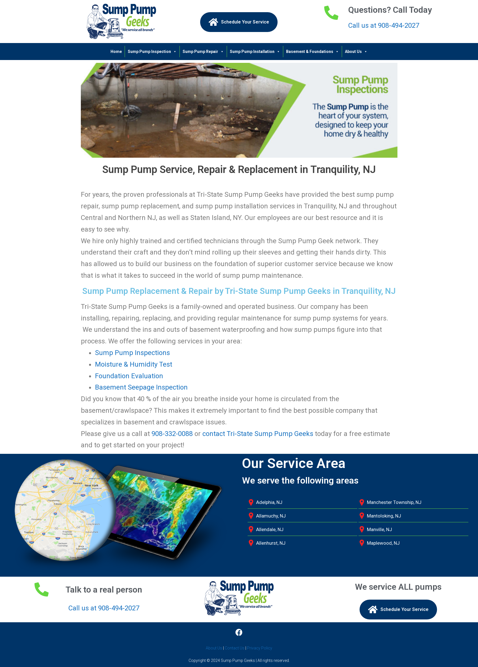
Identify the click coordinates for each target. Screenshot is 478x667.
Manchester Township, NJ (394, 502)
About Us (356, 51)
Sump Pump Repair (203, 51)
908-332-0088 (172, 434)
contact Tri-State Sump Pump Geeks (257, 434)
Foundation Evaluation (129, 376)
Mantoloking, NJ (384, 516)
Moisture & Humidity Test (133, 364)
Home (116, 51)
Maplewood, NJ (383, 543)
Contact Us (235, 648)
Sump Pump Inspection (152, 51)
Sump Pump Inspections (132, 353)
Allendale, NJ (270, 529)
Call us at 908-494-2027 (383, 25)
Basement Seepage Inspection (141, 387)
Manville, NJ (379, 529)
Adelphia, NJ (269, 502)
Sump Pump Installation (255, 51)
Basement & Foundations (312, 51)
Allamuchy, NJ (271, 516)
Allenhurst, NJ (270, 543)
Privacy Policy (259, 648)
